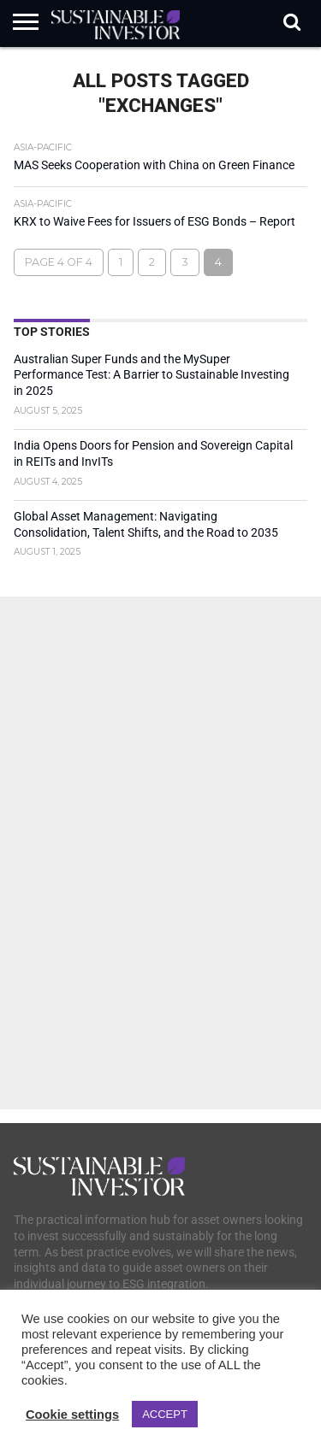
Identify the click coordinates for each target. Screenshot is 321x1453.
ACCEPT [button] (164, 1414)
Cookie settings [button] (72, 1414)
